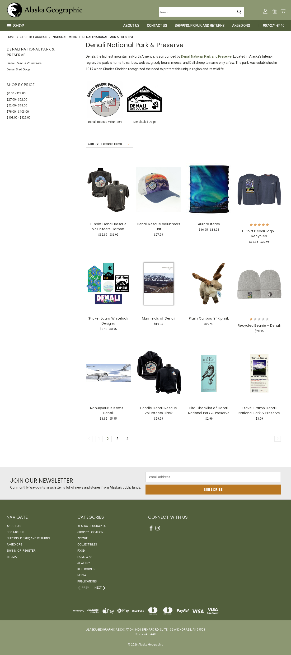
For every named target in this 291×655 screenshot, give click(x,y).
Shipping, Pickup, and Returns (200, 25)
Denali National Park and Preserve (206, 56)
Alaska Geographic (91, 526)
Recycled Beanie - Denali (259, 325)
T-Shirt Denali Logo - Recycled (259, 233)
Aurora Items (209, 224)
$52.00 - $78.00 (17, 105)
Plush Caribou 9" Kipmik (209, 318)
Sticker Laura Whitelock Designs (108, 321)
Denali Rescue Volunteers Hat (158, 226)
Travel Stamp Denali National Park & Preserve (259, 410)
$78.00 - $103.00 (18, 111)
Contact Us (157, 25)
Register (29, 550)
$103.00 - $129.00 (18, 117)
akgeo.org (241, 25)
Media (81, 575)
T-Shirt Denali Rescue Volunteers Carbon (108, 226)
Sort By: (93, 144)
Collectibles (87, 544)
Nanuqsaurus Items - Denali (108, 410)
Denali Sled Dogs (18, 69)
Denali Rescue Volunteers (24, 63)
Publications (87, 581)
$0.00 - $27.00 (16, 93)
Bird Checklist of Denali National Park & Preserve (209, 410)
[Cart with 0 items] (283, 11)
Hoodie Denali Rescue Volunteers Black (158, 410)
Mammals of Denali (158, 318)
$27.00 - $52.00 (17, 99)
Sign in (12, 550)
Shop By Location (90, 532)
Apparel (83, 538)
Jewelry (83, 563)
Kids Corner (86, 569)
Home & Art (85, 557)
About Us (131, 25)
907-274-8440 (273, 25)
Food (81, 550)
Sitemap (12, 557)
